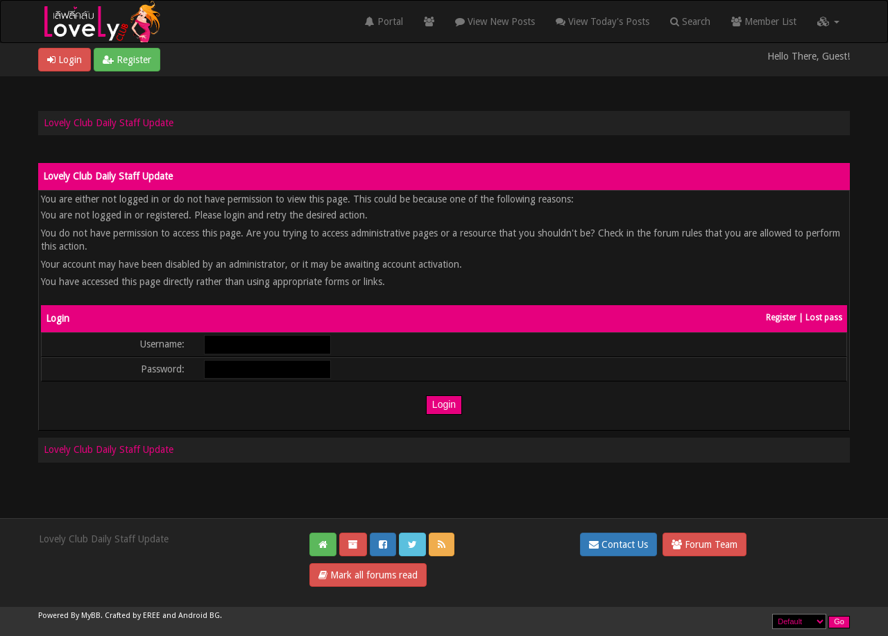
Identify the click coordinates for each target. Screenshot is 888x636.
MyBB (91, 615)
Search (690, 21)
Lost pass (823, 318)
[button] (828, 21)
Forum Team (704, 544)
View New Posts (495, 21)
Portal (384, 21)
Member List (763, 21)
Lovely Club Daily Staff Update (108, 122)
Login (64, 59)
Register (127, 59)
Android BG (199, 615)
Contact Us (618, 544)
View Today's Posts (602, 21)
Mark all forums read (368, 575)
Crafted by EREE (132, 615)
